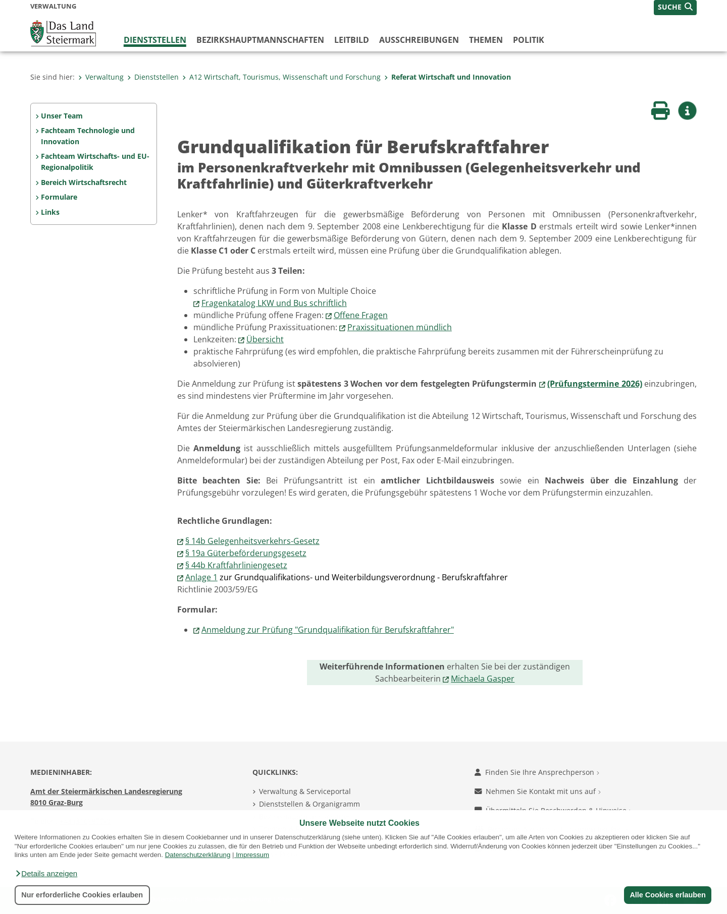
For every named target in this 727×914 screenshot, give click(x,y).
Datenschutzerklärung (198, 855)
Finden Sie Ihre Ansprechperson (537, 772)
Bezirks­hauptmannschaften (260, 39)
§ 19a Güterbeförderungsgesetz (245, 553)
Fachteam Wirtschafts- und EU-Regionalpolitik (95, 161)
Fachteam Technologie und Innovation (88, 136)
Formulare (59, 197)
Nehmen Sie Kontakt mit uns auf (538, 791)
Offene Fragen (361, 315)
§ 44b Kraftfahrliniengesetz (236, 565)
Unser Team (62, 115)
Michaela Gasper (482, 678)
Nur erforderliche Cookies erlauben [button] (82, 895)
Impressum (252, 855)
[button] (46, 874)
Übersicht (265, 339)
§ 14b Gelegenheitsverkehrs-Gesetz (252, 540)
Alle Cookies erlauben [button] (667, 895)
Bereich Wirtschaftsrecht (84, 182)
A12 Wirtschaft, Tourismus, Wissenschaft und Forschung (281, 77)
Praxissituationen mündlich (399, 327)
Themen (486, 39)
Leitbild (351, 39)
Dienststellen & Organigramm (309, 804)
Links (50, 212)
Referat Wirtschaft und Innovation (447, 77)
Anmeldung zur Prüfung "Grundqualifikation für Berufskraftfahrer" (327, 629)
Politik (528, 39)
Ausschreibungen (419, 39)
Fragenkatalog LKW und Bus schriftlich (274, 303)
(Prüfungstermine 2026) (594, 383)
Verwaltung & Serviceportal (305, 791)
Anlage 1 (201, 577)
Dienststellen (155, 39)
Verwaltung (101, 77)
